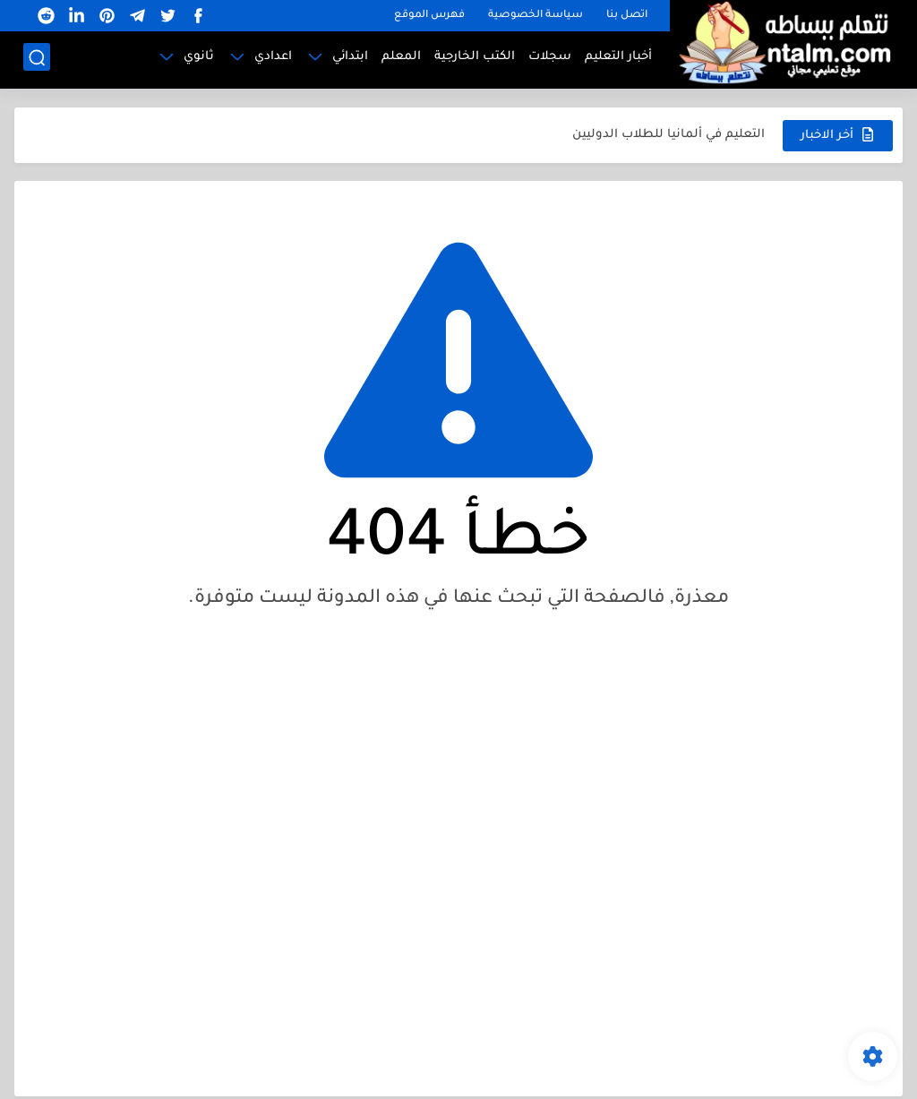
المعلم (401, 58)
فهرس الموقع (429, 15)
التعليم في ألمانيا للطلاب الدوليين (668, 135)
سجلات (549, 58)
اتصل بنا (626, 15)
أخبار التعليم (618, 58)
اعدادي (273, 58)
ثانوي (199, 58)
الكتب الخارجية (474, 58)
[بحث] (36, 59)
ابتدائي (350, 58)
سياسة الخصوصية (535, 15)
